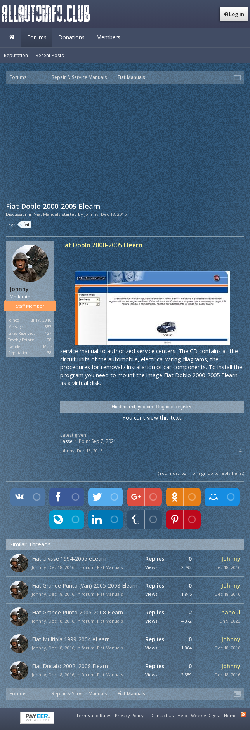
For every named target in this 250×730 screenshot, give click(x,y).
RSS (243, 714)
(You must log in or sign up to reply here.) (201, 473)
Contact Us (162, 715)
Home (11, 37)
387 (48, 326)
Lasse (66, 441)
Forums (37, 37)
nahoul (230, 612)
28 (49, 340)
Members (108, 37)
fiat (25, 224)
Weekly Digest (205, 715)
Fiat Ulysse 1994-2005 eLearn (69, 558)
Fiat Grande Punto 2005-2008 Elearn (77, 612)
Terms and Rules (93, 715)
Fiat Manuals (110, 567)
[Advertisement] (128, 142)
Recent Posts (50, 55)
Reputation (16, 55)
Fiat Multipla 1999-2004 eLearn (71, 639)
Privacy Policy (129, 715)
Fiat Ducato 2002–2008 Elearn (70, 666)
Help (182, 715)
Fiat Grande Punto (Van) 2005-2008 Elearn (84, 585)
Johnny (91, 214)
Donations (71, 37)
